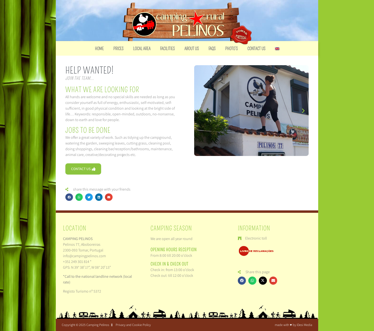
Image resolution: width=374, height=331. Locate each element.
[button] (69, 197)
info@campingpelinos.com (84, 255)
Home (99, 48)
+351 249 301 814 (76, 261)
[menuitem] (277, 48)
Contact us (256, 48)
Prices (118, 48)
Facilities (167, 48)
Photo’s (231, 48)
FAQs (212, 48)
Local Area (142, 48)
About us (191, 48)
